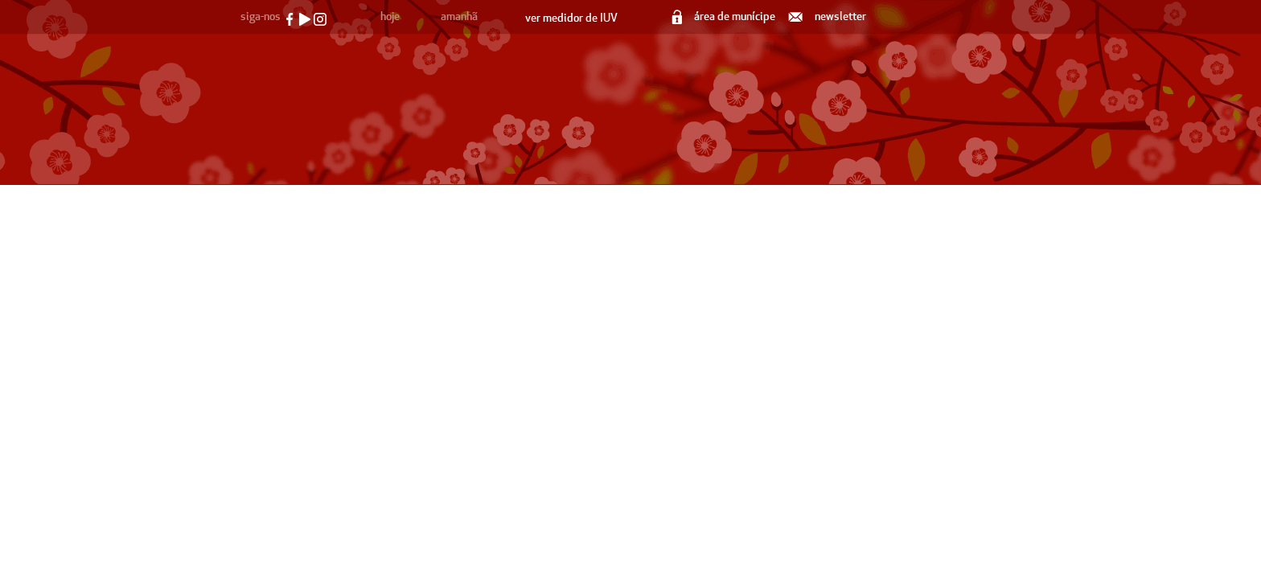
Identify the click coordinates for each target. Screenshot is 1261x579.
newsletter (828, 16)
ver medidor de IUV (571, 18)
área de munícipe (725, 16)
